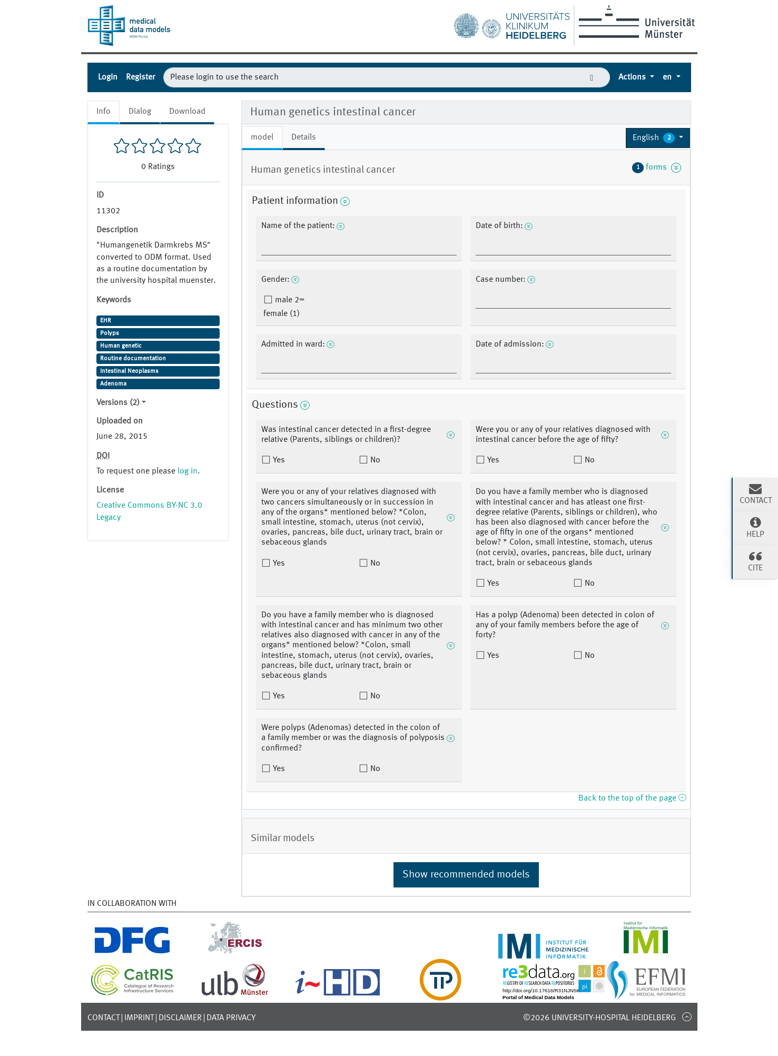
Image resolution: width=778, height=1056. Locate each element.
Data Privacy (230, 1018)
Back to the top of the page (632, 798)
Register (140, 77)
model (262, 137)
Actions (633, 77)
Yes (278, 460)
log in (188, 471)
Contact (103, 1018)
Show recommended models (466, 875)
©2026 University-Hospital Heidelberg (599, 1018)
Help (755, 527)
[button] (658, 138)
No (374, 460)
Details (303, 137)
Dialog (140, 111)
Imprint (139, 1018)
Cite (755, 561)
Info (103, 111)
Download (187, 111)
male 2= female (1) (283, 307)
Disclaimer (180, 1018)
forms (657, 167)
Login (107, 77)
